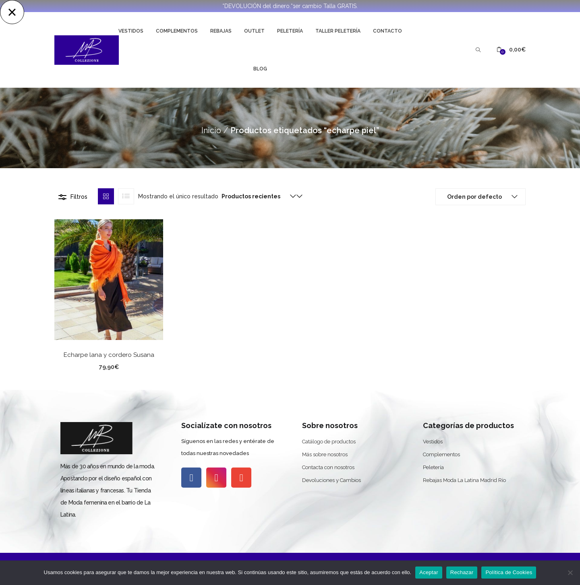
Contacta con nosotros (328, 467)
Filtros (78, 197)
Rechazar (462, 572)
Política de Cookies (508, 572)
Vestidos (130, 31)
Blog (260, 69)
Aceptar (428, 572)
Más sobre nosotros (325, 454)
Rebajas (221, 31)
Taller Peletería (337, 31)
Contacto (387, 31)
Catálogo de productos (329, 442)
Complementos (177, 31)
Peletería (290, 31)
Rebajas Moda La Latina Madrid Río (464, 480)
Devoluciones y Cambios (331, 480)
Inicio (211, 130)
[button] (511, 49)
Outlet (254, 31)
